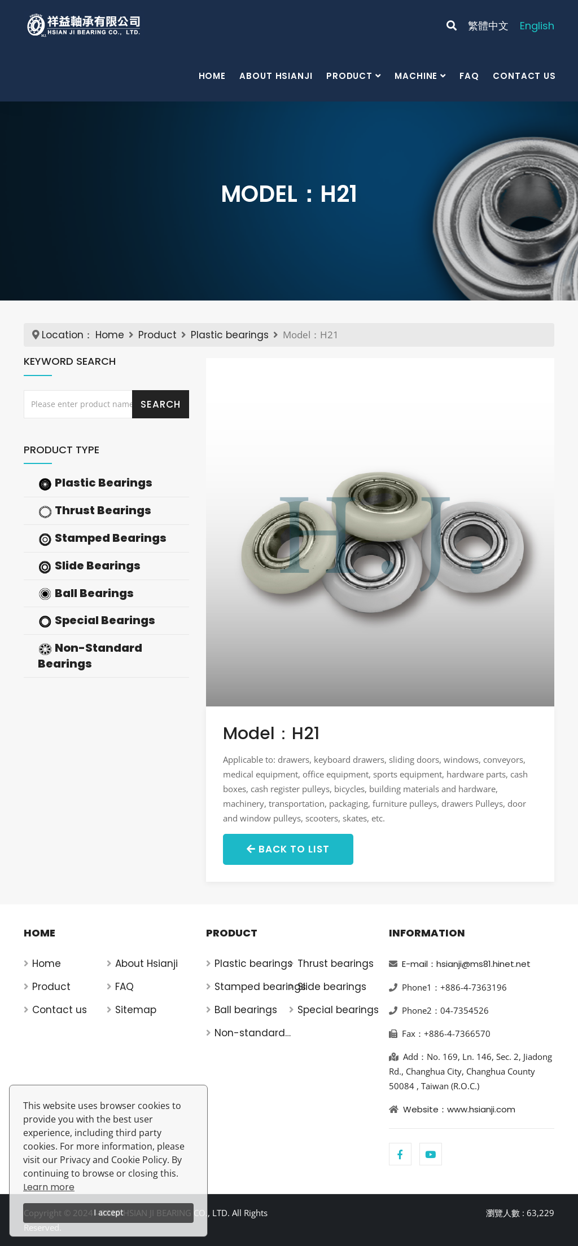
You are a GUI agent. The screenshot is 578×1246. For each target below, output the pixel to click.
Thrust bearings (335, 963)
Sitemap (135, 1010)
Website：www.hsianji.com (459, 1109)
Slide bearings (331, 986)
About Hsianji (276, 76)
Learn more (49, 1187)
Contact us (524, 76)
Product (349, 76)
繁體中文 (488, 26)
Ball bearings (245, 1010)
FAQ (469, 76)
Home (212, 76)
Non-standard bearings (249, 1033)
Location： (67, 335)
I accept (108, 1212)
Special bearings (338, 1010)
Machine (416, 76)
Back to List (288, 849)
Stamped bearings (260, 986)
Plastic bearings (230, 335)
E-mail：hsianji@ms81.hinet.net (466, 964)
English (537, 26)
